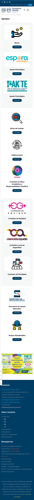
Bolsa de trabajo (17, 128)
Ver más (17, 46)
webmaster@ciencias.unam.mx (11, 407)
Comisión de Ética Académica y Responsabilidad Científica (17, 184)
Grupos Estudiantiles (17, 335)
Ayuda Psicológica (17, 69)
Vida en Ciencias (10, 14)
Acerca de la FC (6, 429)
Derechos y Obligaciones (9, 434)
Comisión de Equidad (17, 218)
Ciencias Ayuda (6, 461)
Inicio (2, 14)
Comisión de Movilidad (17, 274)
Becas (17, 43)
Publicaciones (17, 155)
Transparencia (5, 432)
